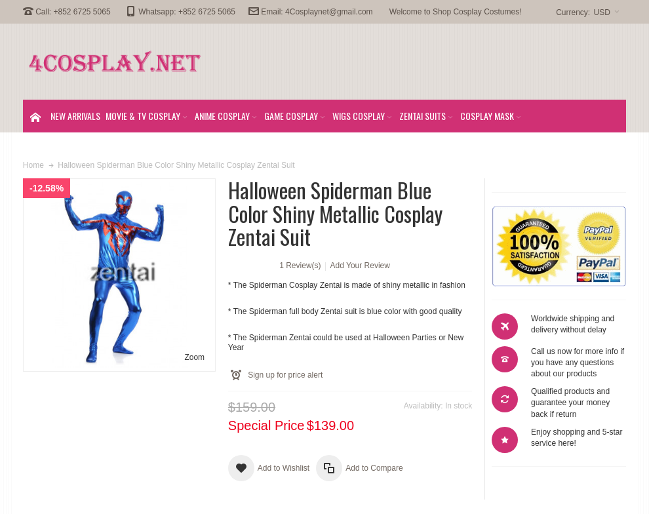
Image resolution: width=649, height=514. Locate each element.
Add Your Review (360, 265)
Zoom (194, 357)
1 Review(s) (300, 265)
